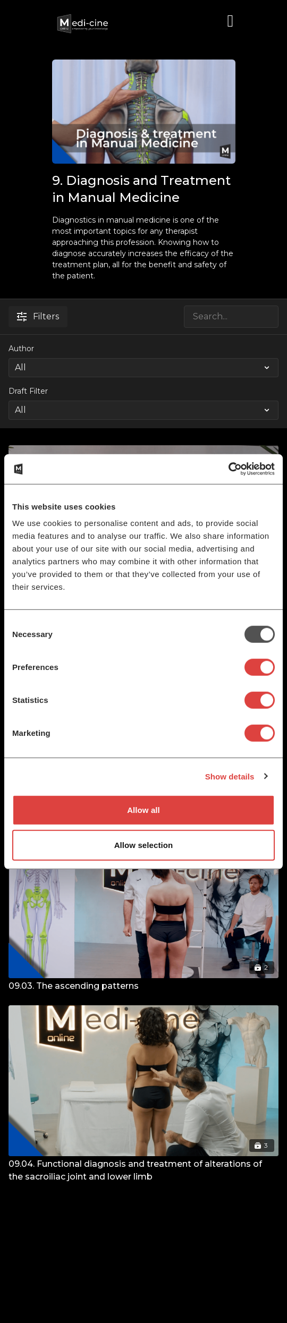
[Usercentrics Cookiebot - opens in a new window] (228, 469)
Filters (38, 316)
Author (21, 348)
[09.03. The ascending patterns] (143, 986)
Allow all (143, 810)
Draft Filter (28, 391)
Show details (230, 776)
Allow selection (143, 844)
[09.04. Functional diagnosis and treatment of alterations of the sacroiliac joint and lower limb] (143, 1170)
